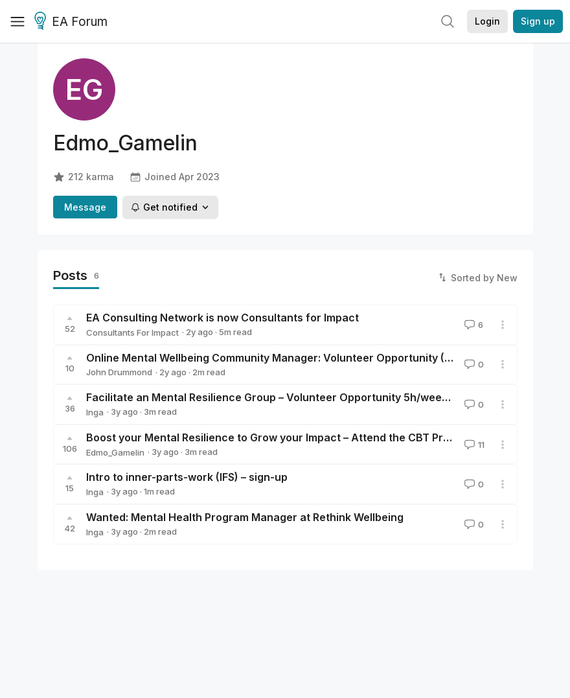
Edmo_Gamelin (115, 452)
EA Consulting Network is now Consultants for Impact (222, 317)
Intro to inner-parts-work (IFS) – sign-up (187, 477)
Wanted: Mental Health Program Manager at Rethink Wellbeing (245, 517)
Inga (95, 412)
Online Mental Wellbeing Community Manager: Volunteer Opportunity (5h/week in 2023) (309, 357)
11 (473, 444)
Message (85, 207)
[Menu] (17, 21)
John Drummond (119, 372)
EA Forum (73, 22)
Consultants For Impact (132, 332)
